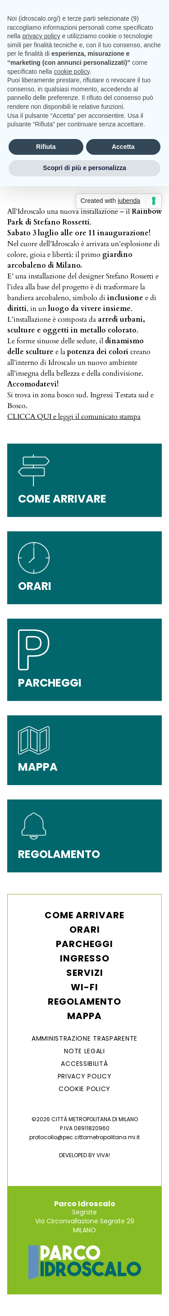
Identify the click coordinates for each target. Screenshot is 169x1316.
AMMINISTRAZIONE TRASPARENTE (84, 1038)
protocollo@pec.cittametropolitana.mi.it (84, 1137)
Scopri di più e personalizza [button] (84, 167)
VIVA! (103, 1155)
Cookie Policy (84, 1088)
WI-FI (84, 987)
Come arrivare (84, 915)
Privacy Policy (85, 1076)
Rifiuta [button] (46, 146)
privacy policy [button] (41, 36)
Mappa (84, 1016)
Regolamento (84, 1001)
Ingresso (85, 958)
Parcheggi (84, 944)
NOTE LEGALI (84, 1051)
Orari (84, 929)
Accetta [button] (123, 146)
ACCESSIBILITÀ (84, 1063)
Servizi (84, 972)
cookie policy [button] (72, 71)
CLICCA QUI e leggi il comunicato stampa (74, 417)
